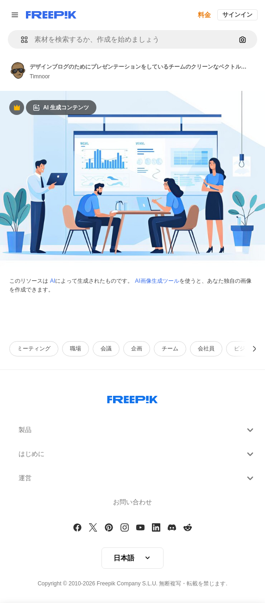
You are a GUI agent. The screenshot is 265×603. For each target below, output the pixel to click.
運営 (137, 478)
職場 (75, 348)
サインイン (237, 14)
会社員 (206, 348)
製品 (137, 430)
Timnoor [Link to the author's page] (40, 76)
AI (52, 281)
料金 (204, 15)
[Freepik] (51, 15)
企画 (136, 348)
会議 (106, 348)
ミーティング (33, 348)
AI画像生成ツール (157, 281)
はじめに (137, 454)
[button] (20, 39)
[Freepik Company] (132, 397)
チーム (170, 348)
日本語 (132, 558)
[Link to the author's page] (17, 70)
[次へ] (254, 348)
